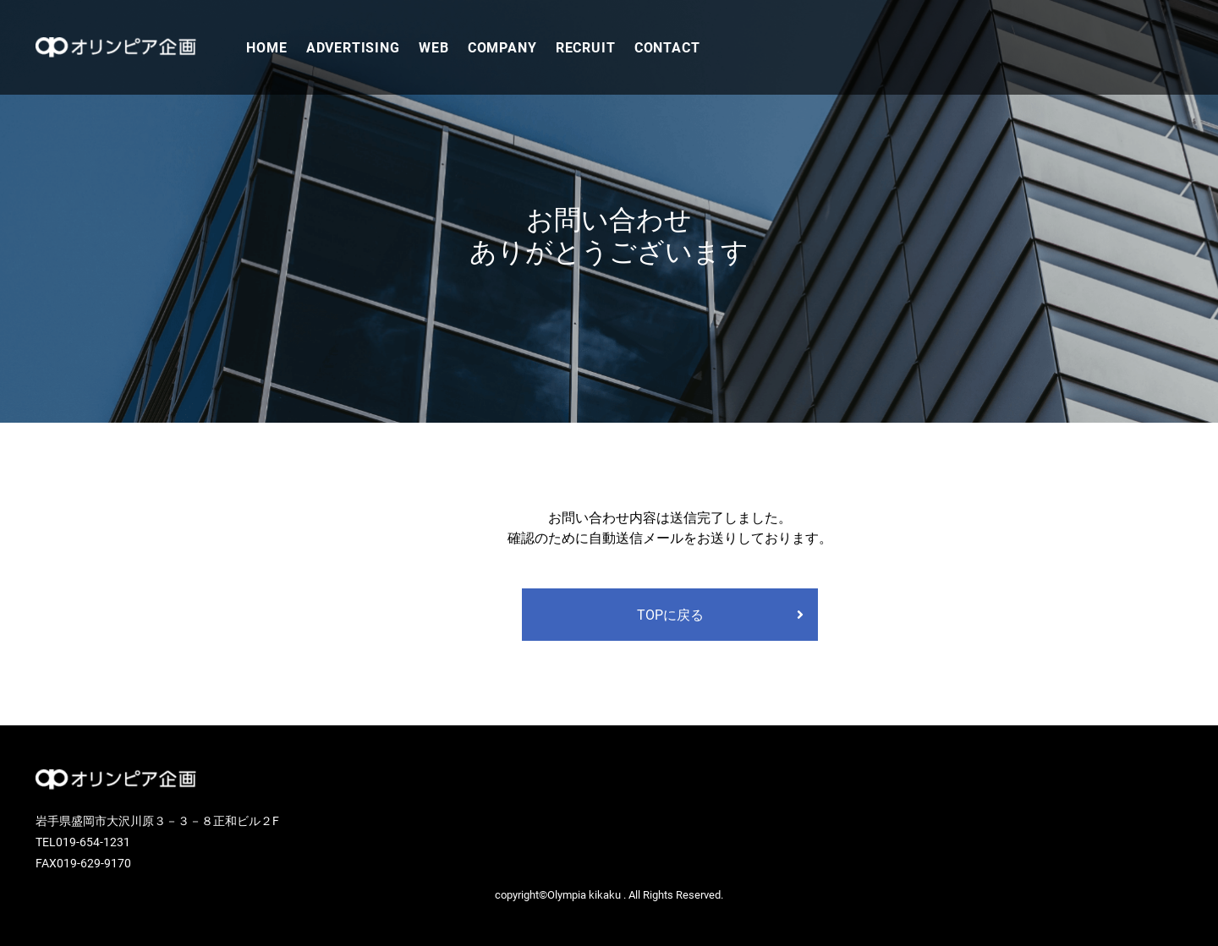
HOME (266, 47)
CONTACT (667, 47)
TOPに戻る (670, 614)
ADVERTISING (353, 47)
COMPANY (502, 47)
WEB (433, 47)
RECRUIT (586, 47)
